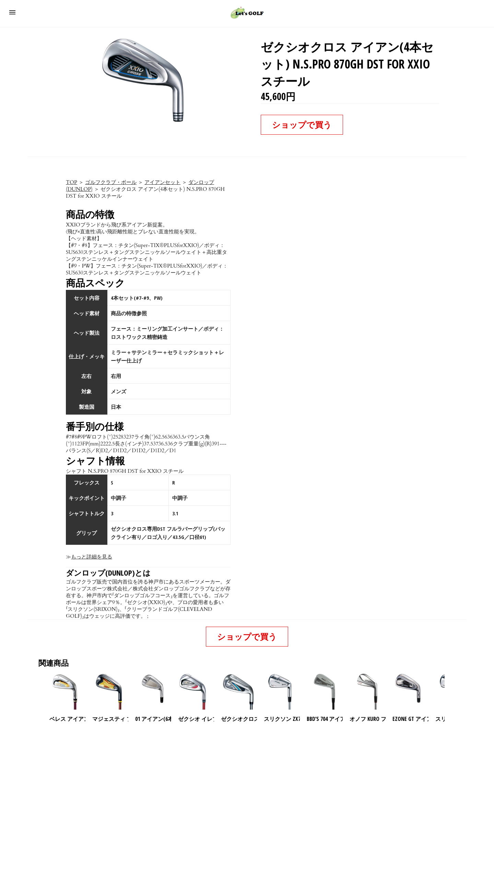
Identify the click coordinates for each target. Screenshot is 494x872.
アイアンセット (162, 182)
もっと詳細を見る (91, 556)
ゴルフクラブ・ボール (111, 182)
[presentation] (450, 692)
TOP (71, 182)
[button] (12, 12)
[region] (247, 781)
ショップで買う (302, 124)
